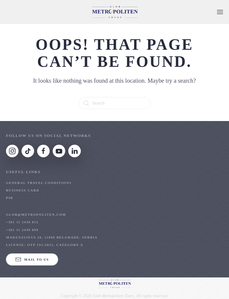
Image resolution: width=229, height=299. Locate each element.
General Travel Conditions (39, 183)
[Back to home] (114, 12)
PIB (9, 198)
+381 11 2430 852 (22, 222)
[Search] (115, 103)
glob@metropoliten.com (36, 214)
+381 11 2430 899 (22, 230)
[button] (220, 12)
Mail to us (32, 259)
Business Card (22, 190)
